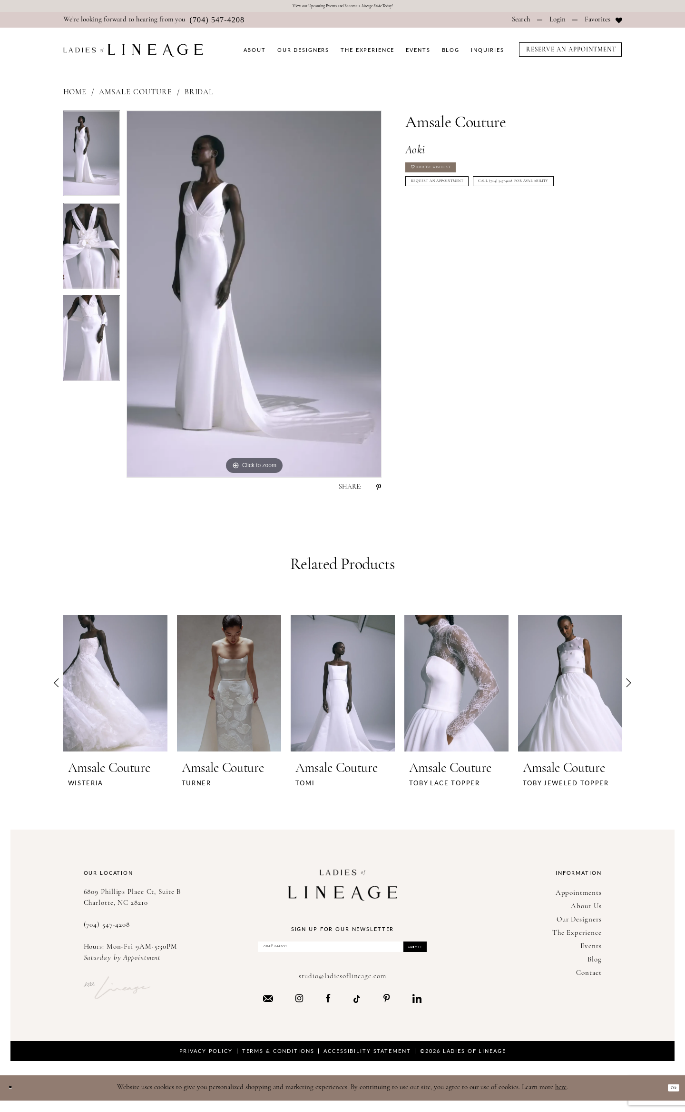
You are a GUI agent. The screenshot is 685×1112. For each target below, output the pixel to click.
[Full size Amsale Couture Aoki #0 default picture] (254, 298)
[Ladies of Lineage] (133, 54)
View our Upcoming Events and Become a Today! (343, 7)
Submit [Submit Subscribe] (406, 954)
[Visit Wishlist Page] (603, 24)
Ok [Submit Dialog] (670, 1098)
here (561, 1098)
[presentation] (115, 686)
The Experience (577, 936)
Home (75, 96)
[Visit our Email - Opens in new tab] (268, 1009)
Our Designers (579, 923)
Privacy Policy (206, 1061)
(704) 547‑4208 (107, 928)
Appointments (579, 896)
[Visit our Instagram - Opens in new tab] (299, 1009)
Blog (594, 963)
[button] (557, 24)
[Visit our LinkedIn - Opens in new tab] (417, 1009)
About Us (586, 909)
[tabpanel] (91, 160)
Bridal (199, 96)
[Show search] (521, 24)
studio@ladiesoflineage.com (342, 987)
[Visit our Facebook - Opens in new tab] (328, 1009)
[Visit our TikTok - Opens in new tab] (357, 1009)
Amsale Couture (135, 96)
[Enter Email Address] (342, 954)
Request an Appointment (460, 201)
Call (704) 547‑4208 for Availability (476, 224)
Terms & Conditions (278, 1061)
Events (590, 949)
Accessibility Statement (367, 1061)
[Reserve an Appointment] (570, 53)
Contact (588, 976)
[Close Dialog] (14, 1099)
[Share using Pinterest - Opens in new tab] (379, 490)
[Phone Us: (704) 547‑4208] (154, 24)
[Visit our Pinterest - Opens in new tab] (387, 1009)
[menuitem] (154, 24)
